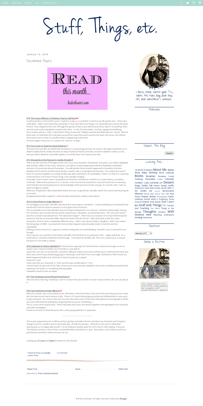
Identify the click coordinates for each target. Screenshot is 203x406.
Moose (146, 194)
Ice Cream (141, 190)
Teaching (144, 208)
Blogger (123, 398)
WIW (171, 211)
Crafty (146, 182)
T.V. (164, 205)
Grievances (139, 188)
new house (147, 217)
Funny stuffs (167, 185)
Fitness (157, 185)
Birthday (153, 172)
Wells (148, 214)
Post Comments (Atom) (48, 373)
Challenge (139, 179)
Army (137, 172)
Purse (171, 199)
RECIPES (28, 3)
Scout (158, 201)
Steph (51, 340)
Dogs (137, 185)
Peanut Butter (148, 196)
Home (77, 369)
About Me (160, 169)
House (157, 188)
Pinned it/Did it (151, 199)
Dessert (168, 182)
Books (36, 355)
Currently (154, 182)
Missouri (139, 193)
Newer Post (32, 369)
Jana (43, 340)
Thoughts (149, 211)
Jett (150, 191)
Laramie (157, 191)
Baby (144, 172)
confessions (169, 215)
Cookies (139, 182)
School (145, 201)
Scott (152, 202)
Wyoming (158, 215)
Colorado (169, 179)
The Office (155, 208)
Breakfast (151, 176)
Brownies (162, 176)
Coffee (160, 179)
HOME (5, 3)
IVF (173, 188)
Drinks (145, 185)
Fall (150, 185)
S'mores (138, 202)
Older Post (123, 369)
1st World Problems (143, 170)
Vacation (162, 212)
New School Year (157, 194)
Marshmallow (168, 191)
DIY (37, 3)
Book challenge (166, 172)
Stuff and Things (150, 205)
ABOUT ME (16, 3)
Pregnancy (163, 199)
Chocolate (150, 179)
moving (138, 217)
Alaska (171, 169)
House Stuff (166, 188)
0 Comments (62, 353)
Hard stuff (149, 188)
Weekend (139, 214)
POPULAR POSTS (50, 3)
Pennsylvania (162, 196)
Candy (171, 176)
